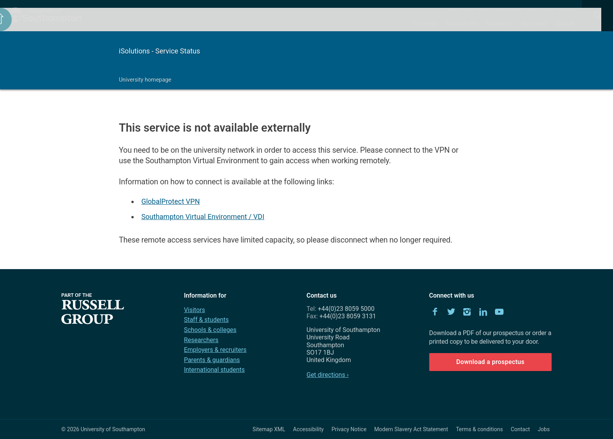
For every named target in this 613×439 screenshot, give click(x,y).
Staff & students (206, 319)
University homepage (145, 80)
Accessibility (308, 429)
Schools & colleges (210, 330)
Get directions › (327, 374)
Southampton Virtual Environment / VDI (202, 216)
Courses (425, 23)
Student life (461, 23)
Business (534, 23)
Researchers (201, 340)
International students (214, 369)
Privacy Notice (349, 429)
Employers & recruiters (215, 349)
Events (548, 9)
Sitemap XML (269, 429)
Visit (468, 9)
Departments (508, 9)
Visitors (194, 310)
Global (564, 23)
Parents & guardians (212, 360)
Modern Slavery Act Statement (411, 429)
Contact (566, 9)
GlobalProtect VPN (170, 201)
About (454, 9)
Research (499, 23)
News (531, 9)
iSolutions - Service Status (159, 51)
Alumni (484, 9)
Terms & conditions (479, 429)
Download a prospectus (490, 362)
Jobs (544, 429)
